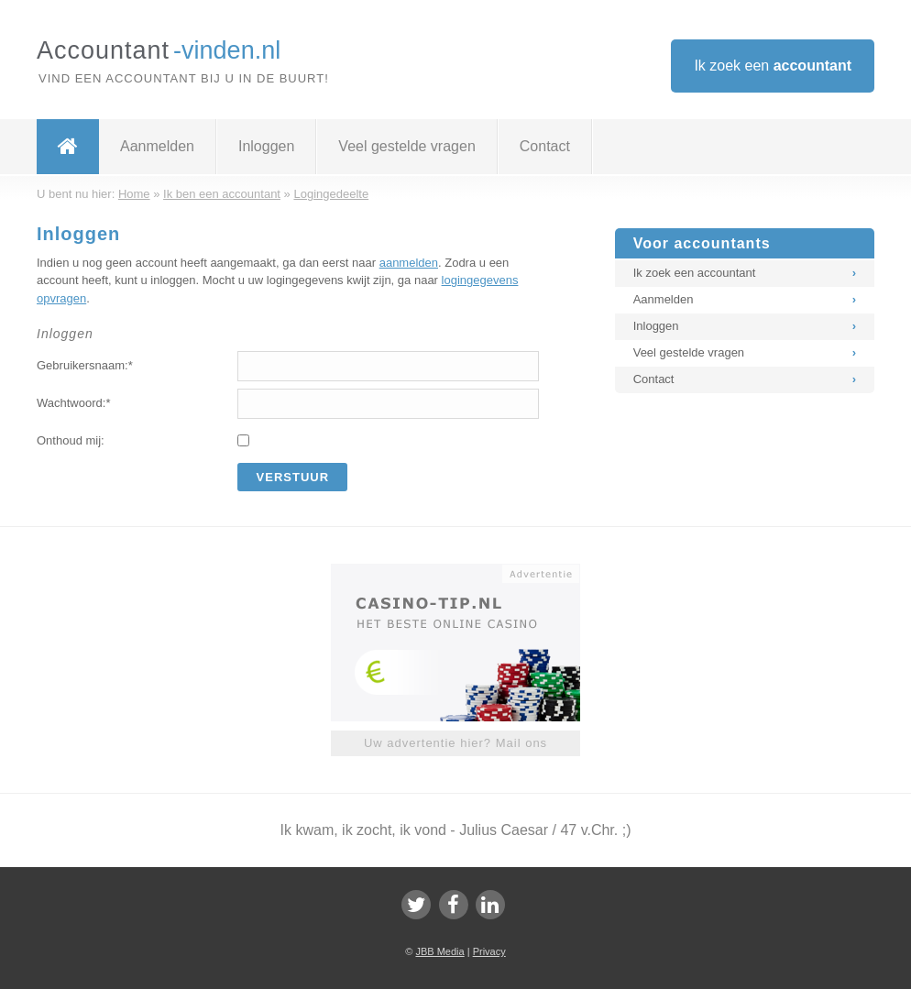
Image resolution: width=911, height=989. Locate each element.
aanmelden (408, 262)
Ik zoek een (772, 65)
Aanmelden (157, 146)
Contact (545, 146)
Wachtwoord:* (73, 403)
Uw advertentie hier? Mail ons (455, 743)
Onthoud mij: (70, 440)
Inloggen (266, 146)
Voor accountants (702, 243)
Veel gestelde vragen (406, 146)
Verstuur (293, 477)
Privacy (489, 951)
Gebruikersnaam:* (85, 365)
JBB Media (439, 951)
